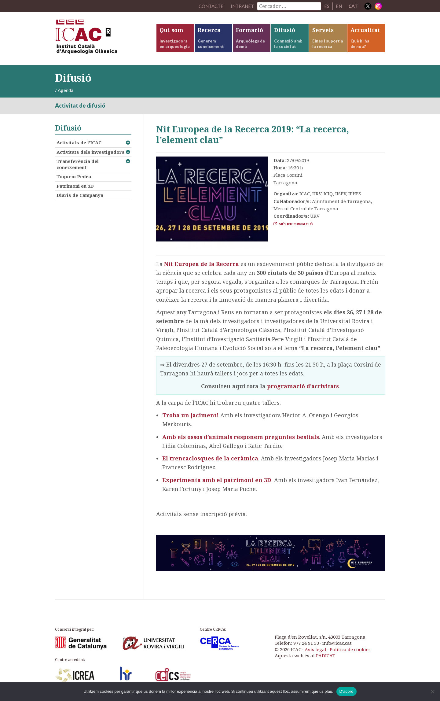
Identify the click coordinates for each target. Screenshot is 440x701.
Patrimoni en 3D (75, 186)
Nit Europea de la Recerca (201, 263)
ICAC (101, 39)
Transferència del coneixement (78, 164)
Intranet (242, 6)
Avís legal (315, 649)
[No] (432, 691)
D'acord (346, 691)
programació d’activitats (303, 386)
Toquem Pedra (74, 176)
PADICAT (325, 655)
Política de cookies (350, 649)
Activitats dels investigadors (91, 152)
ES (326, 6)
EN (339, 6)
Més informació (293, 224)
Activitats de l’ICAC (79, 142)
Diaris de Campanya (80, 195)
